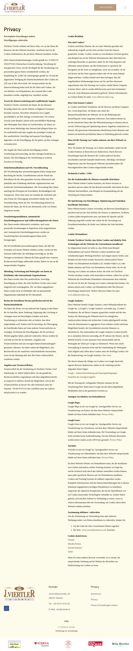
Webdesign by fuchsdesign (66, 631)
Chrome (71, 540)
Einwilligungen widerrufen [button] (16, 40)
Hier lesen (107, 355)
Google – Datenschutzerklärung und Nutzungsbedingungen (92, 373)
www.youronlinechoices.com (94, 530)
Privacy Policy (108, 414)
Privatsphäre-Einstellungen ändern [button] (19, 36)
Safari (70, 552)
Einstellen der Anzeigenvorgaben (81, 377)
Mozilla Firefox (74, 544)
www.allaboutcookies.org (102, 97)
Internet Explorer (75, 548)
